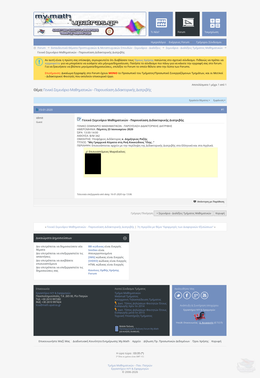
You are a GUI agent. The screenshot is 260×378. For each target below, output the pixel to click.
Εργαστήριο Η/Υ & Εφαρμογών (53, 293)
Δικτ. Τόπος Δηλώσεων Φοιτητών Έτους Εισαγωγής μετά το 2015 (141, 311)
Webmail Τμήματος (126, 296)
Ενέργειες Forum (179, 42)
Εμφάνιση (218, 100)
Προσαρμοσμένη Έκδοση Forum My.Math (139, 328)
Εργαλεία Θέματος (198, 100)
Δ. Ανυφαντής (206, 322)
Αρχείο (136, 341)
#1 (222, 109)
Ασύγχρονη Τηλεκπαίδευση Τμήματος (138, 299)
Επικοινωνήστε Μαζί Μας (54, 341)
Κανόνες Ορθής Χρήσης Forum (103, 271)
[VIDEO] (93, 261)
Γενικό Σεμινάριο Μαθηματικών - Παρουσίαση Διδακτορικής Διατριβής (97, 89)
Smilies (93, 250)
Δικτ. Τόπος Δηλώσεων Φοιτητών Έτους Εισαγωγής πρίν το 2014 (141, 305)
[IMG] (91, 257)
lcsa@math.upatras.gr (48, 305)
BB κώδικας (96, 246)
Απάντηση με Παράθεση (209, 201)
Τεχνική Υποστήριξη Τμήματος (133, 316)
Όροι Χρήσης (201, 341)
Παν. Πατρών (144, 365)
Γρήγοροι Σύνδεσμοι (209, 42)
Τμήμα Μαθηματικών (128, 293)
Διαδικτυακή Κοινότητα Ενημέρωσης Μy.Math (101, 341)
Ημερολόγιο (158, 42)
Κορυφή (220, 213)
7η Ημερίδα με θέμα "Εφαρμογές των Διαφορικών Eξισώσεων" (175, 227)
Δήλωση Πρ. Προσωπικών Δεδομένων (167, 341)
